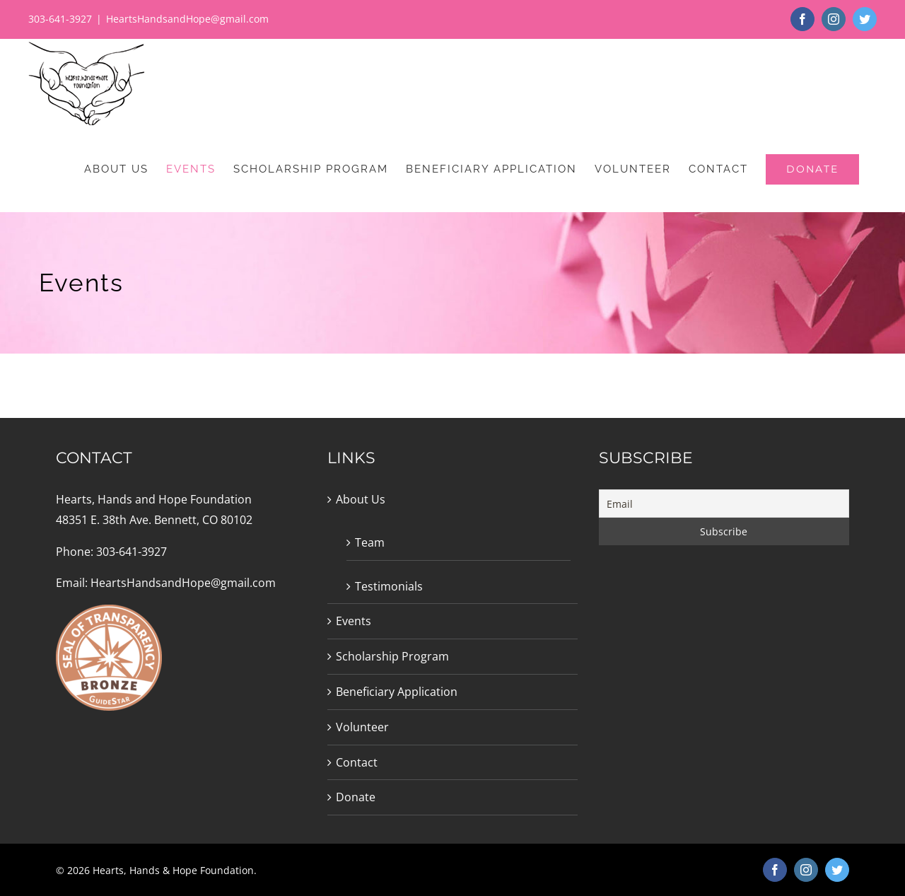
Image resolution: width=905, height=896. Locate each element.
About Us (360, 499)
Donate (355, 797)
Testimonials (389, 586)
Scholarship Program (392, 656)
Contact (357, 762)
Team (370, 542)
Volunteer (362, 727)
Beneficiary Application (396, 691)
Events (353, 621)
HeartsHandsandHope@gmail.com (187, 18)
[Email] (724, 503)
